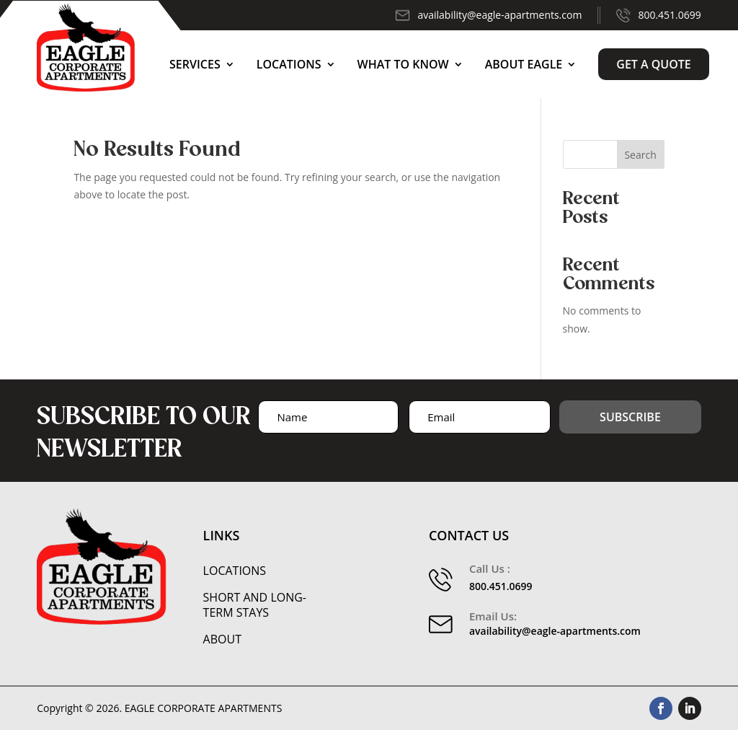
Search (640, 155)
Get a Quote (653, 64)
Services (195, 64)
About (222, 639)
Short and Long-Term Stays (254, 605)
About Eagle (524, 64)
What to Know (403, 64)
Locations (289, 64)
